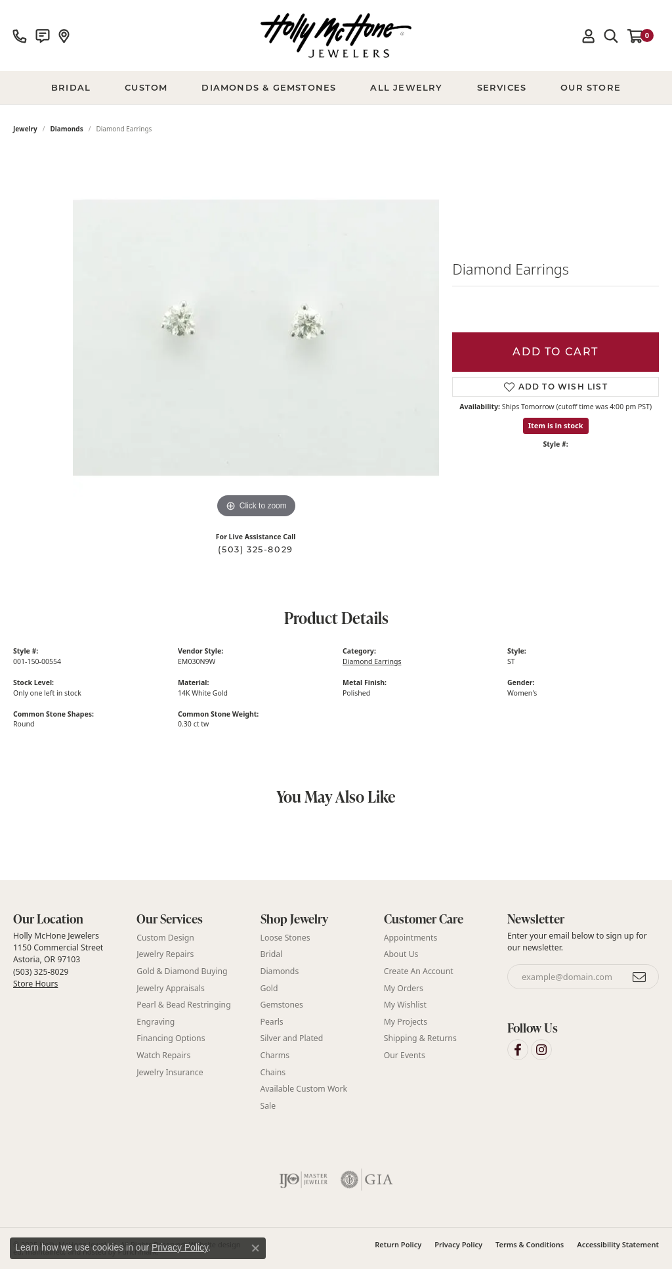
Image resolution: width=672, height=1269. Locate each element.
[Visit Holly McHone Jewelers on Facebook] (517, 1049)
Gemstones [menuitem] (282, 1004)
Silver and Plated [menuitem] (292, 1038)
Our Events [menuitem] (404, 1055)
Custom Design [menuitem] (165, 937)
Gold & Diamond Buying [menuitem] (181, 971)
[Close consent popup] (255, 1248)
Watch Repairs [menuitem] (163, 1055)
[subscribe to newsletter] (639, 977)
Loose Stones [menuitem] (285, 937)
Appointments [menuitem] (411, 937)
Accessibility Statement (618, 1244)
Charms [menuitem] (275, 1055)
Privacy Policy (458, 1244)
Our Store (590, 87)
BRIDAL (71, 87)
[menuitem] (303, 1179)
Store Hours (35, 983)
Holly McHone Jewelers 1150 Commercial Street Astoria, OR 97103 (58, 959)
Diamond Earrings (372, 661)
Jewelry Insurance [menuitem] (169, 1071)
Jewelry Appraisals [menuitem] (170, 988)
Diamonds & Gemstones (268, 87)
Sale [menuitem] (268, 1105)
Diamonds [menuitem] (280, 971)
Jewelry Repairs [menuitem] (165, 954)
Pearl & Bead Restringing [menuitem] (183, 1004)
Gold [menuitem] (269, 988)
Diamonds (67, 128)
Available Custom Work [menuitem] (304, 1088)
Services (502, 87)
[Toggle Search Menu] (611, 35)
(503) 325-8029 (255, 549)
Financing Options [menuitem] (170, 1038)
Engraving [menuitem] (155, 1021)
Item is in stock (555, 425)
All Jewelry (406, 87)
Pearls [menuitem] (272, 1021)
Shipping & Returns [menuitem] (420, 1038)
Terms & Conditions (529, 1244)
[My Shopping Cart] (640, 35)
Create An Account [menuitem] (418, 971)
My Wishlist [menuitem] (405, 1004)
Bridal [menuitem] (272, 954)
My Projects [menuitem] (405, 1021)
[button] (68, 919)
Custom (146, 87)
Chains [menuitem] (273, 1071)
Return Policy (398, 1244)
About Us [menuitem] (401, 954)
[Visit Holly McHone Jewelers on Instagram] (541, 1049)
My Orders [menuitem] (403, 988)
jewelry (25, 128)
